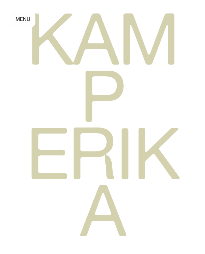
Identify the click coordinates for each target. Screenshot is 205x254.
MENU (23, 19)
